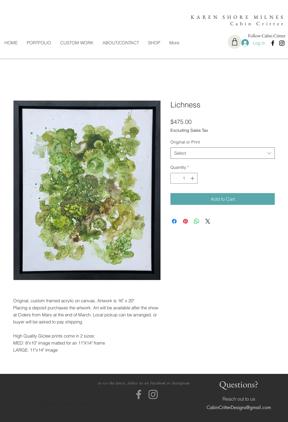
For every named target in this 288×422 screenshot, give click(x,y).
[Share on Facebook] (174, 221)
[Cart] (235, 42)
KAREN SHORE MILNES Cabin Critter (238, 20)
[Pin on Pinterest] (185, 221)
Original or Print (185, 142)
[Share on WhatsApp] (196, 221)
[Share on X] (207, 221)
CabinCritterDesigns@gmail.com (239, 407)
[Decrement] (175, 178)
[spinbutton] (184, 178)
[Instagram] (281, 43)
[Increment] (193, 178)
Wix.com (86, 403)
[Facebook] (272, 43)
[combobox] (222, 153)
